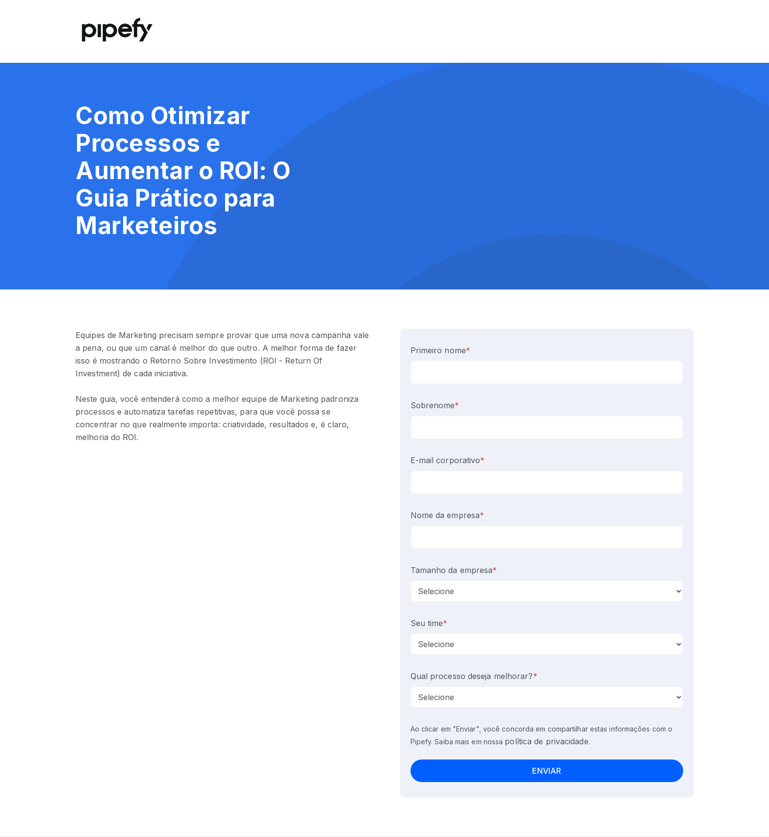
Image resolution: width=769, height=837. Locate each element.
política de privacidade (546, 741)
